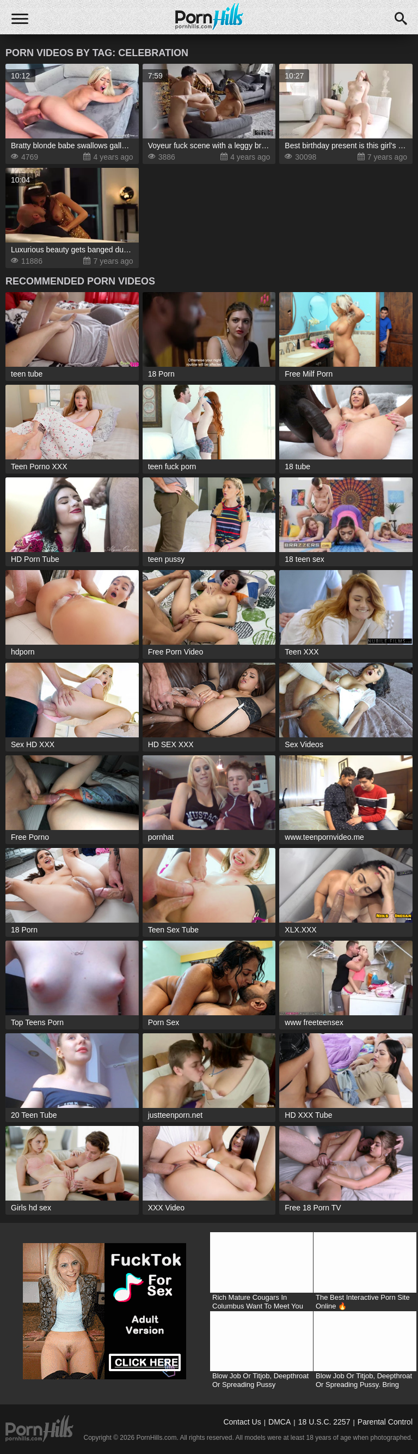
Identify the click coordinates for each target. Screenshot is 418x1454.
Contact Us (242, 1421)
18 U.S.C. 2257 (324, 1421)
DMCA (279, 1421)
